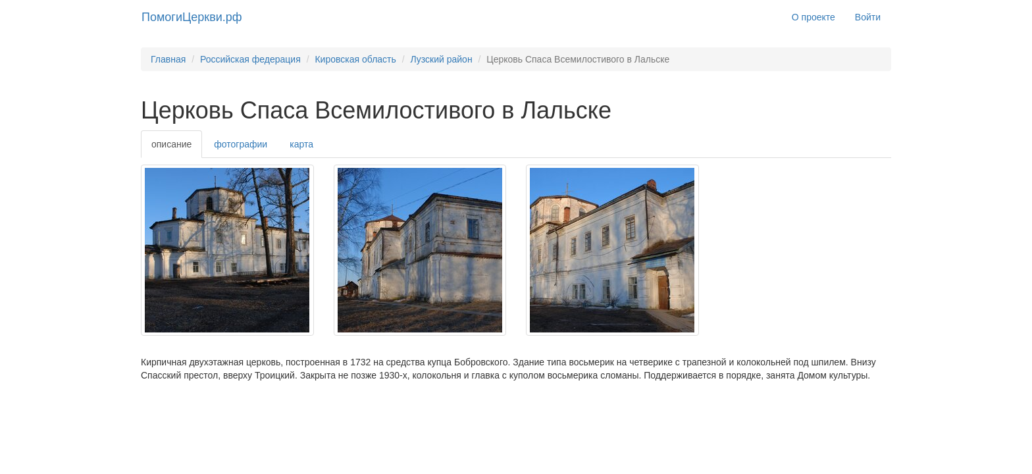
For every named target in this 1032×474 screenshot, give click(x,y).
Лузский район (441, 59)
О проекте (813, 17)
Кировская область (355, 59)
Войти (868, 17)
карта (301, 144)
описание (171, 144)
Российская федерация (250, 59)
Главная (168, 59)
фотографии (240, 144)
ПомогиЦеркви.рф (192, 17)
